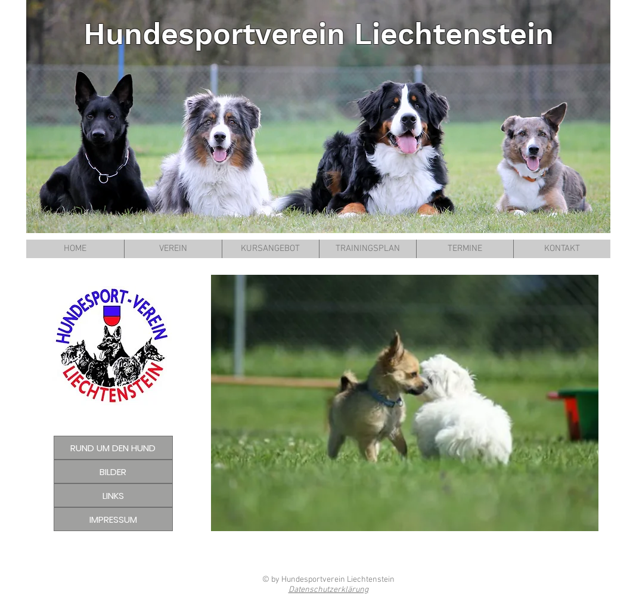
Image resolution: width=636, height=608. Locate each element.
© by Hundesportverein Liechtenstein (328, 580)
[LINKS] (113, 495)
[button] (404, 403)
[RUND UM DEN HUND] (113, 448)
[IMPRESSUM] (113, 519)
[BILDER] (113, 471)
